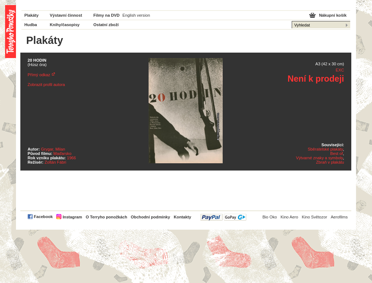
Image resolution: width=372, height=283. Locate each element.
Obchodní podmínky (150, 217)
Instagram (72, 217)
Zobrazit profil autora (46, 84)
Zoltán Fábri (55, 162)
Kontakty (182, 217)
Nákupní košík (333, 15)
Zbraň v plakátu (330, 162)
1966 (71, 158)
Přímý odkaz (39, 75)
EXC (340, 70)
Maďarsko (62, 153)
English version (136, 15)
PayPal (223, 217)
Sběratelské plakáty (325, 149)
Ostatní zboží (106, 24)
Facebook (43, 216)
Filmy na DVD (106, 15)
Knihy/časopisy (65, 24)
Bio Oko (269, 217)
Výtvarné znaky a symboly (319, 158)
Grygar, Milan (53, 149)
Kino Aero (289, 217)
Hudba (30, 24)
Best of (336, 153)
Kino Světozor (314, 217)
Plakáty (31, 15)
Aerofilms (339, 217)
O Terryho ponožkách (106, 217)
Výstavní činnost (66, 15)
